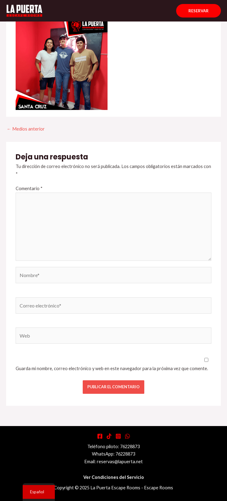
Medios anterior (26, 128)
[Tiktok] (109, 436)
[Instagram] (118, 436)
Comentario (29, 188)
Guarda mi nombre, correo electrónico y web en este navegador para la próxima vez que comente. (112, 368)
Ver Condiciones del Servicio (113, 477)
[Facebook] (100, 436)
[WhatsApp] (127, 436)
